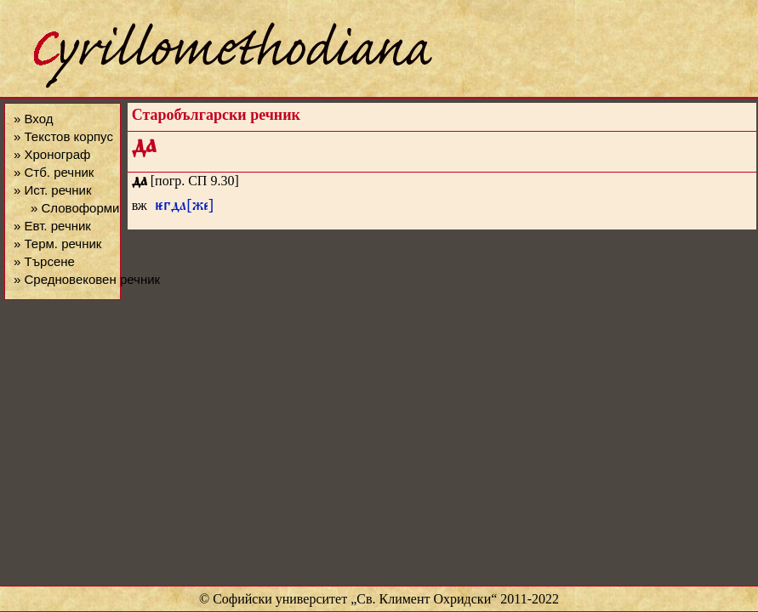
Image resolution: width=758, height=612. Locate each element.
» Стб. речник (54, 172)
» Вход (33, 118)
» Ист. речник (53, 190)
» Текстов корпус (63, 136)
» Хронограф (52, 154)
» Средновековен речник (87, 279)
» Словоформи (75, 208)
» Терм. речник (57, 243)
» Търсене (44, 261)
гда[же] (184, 208)
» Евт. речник (52, 225)
